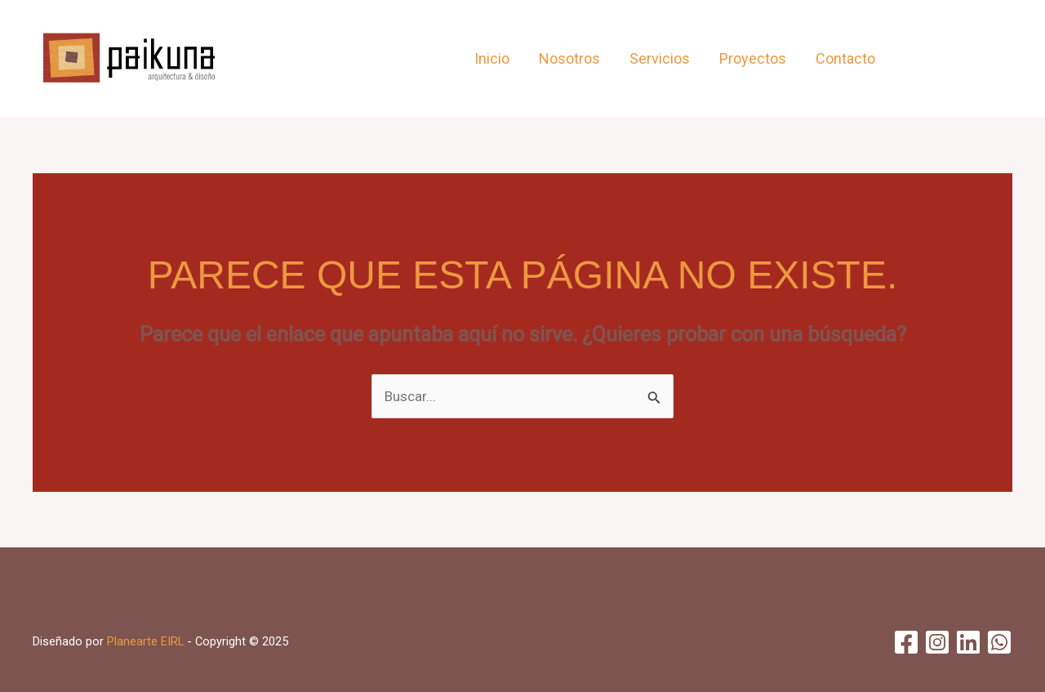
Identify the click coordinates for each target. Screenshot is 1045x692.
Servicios (659, 58)
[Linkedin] (973, 59)
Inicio (491, 58)
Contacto (845, 58)
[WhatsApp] (1002, 59)
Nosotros (569, 58)
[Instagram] (945, 59)
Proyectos (752, 58)
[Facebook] (916, 59)
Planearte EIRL (145, 641)
